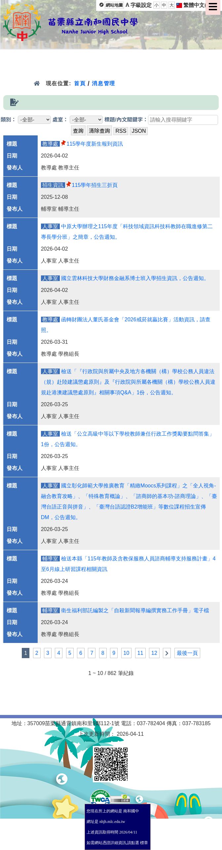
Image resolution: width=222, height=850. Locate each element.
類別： (9, 120)
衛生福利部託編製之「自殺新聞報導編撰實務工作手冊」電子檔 (135, 610)
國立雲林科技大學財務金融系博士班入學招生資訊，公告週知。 (135, 278)
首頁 (80, 83)
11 (140, 653)
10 (127, 653)
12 (154, 653)
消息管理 (103, 83)
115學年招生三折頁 (95, 185)
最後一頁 (187, 653)
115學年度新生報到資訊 (95, 144)
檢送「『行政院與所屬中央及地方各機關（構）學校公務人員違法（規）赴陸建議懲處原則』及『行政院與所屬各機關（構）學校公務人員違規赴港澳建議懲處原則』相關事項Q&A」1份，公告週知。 (128, 382)
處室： (60, 120)
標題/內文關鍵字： (126, 120)
